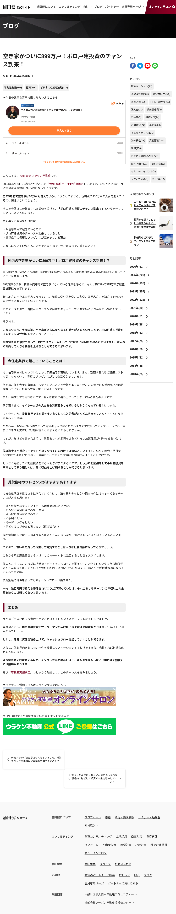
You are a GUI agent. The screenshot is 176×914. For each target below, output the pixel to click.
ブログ (98, 6)
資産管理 (156, 140)
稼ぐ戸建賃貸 (159, 826)
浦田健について (46, 6)
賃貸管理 (152, 817)
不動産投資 (13, 87)
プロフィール (93, 798)
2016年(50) (139, 349)
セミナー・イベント (143, 171)
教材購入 (90, 806)
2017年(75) (139, 341)
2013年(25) (139, 374)
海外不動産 (139, 163)
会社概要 (90, 845)
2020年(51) (139, 316)
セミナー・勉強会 (150, 798)
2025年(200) (140, 275)
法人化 (137, 109)
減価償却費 (154, 109)
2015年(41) (139, 357)
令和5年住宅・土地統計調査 (66, 184)
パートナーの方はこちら (124, 864)
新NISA (158, 179)
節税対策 (159, 163)
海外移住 (138, 140)
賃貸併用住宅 (161, 94)
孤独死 (136, 117)
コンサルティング (69, 6)
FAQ (137, 856)
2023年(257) (140, 291)
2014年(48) (139, 365)
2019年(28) (139, 324)
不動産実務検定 (20, 672)
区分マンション (141, 86)
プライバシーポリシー (13, 908)
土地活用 (122, 817)
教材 (87, 6)
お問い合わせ (124, 845)
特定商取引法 (34, 908)
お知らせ (125, 856)
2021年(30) (139, 308)
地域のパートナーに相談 (100, 856)
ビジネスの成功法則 (54, 87)
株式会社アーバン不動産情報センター (108, 883)
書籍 (108, 798)
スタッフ (105, 845)
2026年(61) (139, 266)
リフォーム (92, 826)
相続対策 (152, 117)
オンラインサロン (162, 6)
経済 (31, 87)
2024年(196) (140, 283)
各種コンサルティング (99, 817)
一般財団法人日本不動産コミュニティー (110, 875)
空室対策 (138, 101)
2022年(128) (140, 299)
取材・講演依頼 (125, 798)
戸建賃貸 (138, 125)
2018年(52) (139, 332)
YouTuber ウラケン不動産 (35, 175)
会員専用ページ (133, 6)
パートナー (112, 6)
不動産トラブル (142, 132)
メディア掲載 (139, 179)
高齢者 (155, 125)
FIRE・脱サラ (160, 101)
